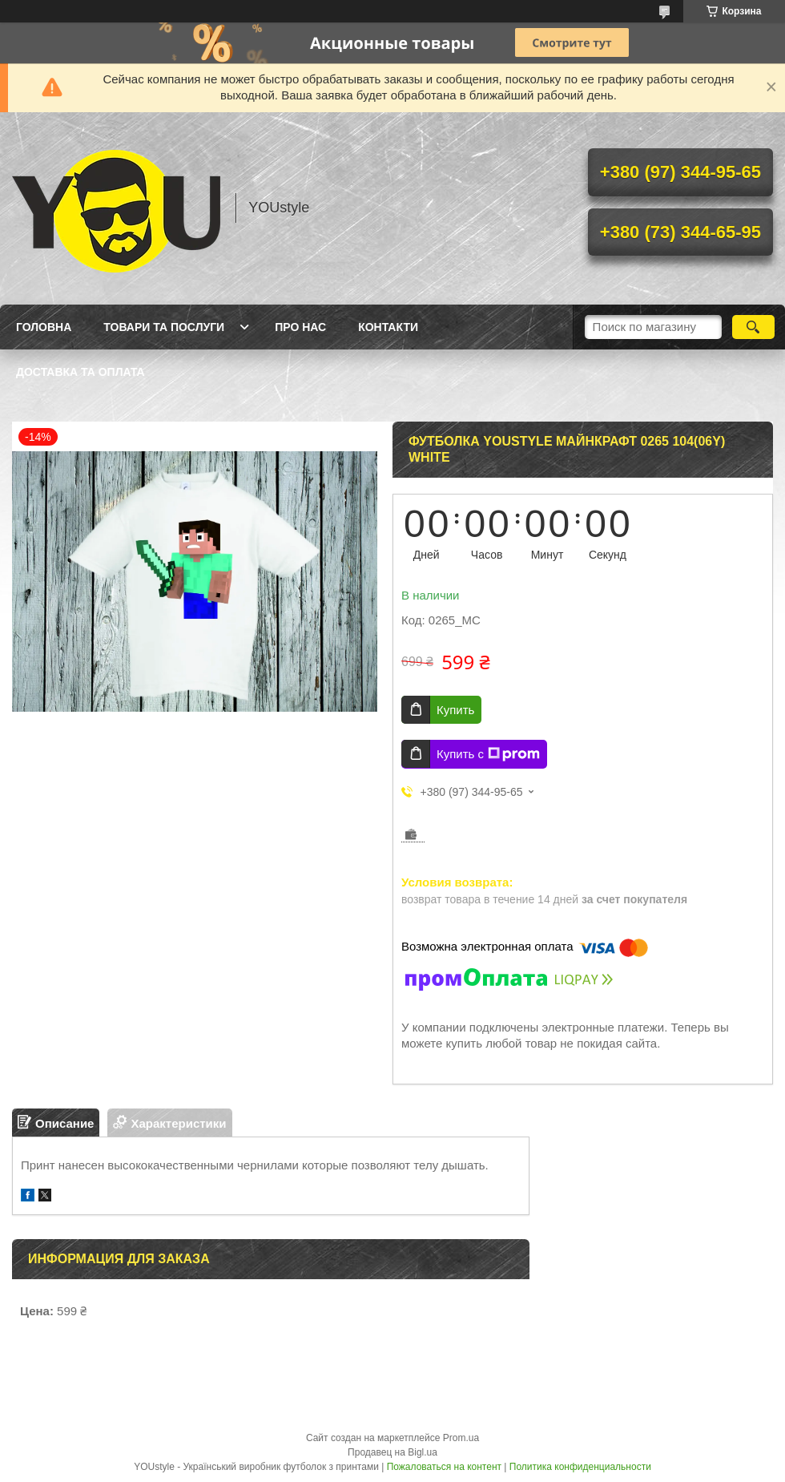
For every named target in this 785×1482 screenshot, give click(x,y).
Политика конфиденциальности (580, 1466)
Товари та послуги (163, 327)
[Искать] (753, 327)
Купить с (488, 754)
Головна (43, 327)
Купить (455, 710)
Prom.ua (461, 1438)
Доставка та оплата (80, 371)
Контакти (388, 327)
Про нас (300, 327)
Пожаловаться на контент (444, 1466)
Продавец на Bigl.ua (392, 1452)
